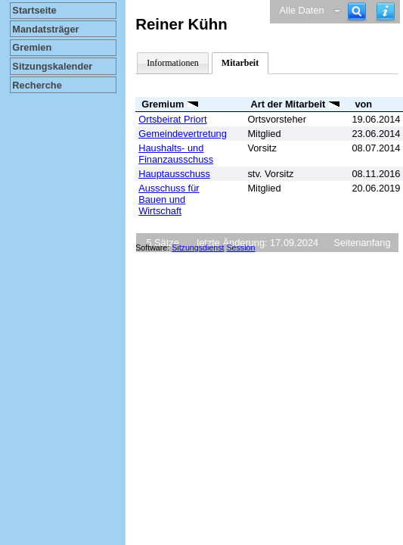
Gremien (31, 47)
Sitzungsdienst (198, 247)
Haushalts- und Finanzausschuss (175, 153)
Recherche (36, 85)
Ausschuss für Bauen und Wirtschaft (168, 199)
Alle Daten (302, 10)
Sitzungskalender (52, 66)
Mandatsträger (45, 29)
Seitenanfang (361, 242)
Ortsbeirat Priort (172, 119)
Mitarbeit (240, 63)
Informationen (173, 63)
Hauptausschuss (174, 173)
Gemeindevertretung (182, 133)
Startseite (34, 10)
